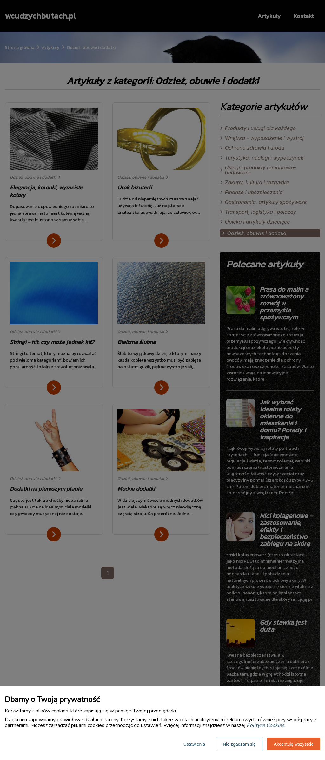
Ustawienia (194, 744)
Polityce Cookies (265, 725)
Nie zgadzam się (239, 744)
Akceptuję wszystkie (294, 744)
